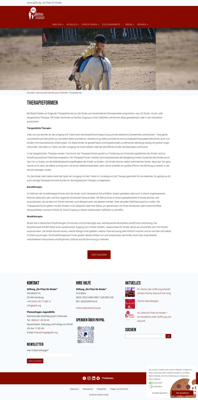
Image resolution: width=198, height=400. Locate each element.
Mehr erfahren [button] (154, 379)
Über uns (57, 24)
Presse (128, 24)
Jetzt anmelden (35, 361)
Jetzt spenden (99, 254)
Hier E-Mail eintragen (38, 350)
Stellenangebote (111, 24)
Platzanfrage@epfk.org (46, 332)
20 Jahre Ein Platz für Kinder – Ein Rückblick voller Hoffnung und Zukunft (154, 316)
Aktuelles (71, 24)
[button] (151, 383)
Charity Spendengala (147, 301)
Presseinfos (101, 389)
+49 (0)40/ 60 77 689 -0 (39, 301)
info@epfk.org (34, 305)
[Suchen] (168, 336)
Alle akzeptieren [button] (182, 393)
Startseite (31, 93)
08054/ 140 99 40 (40, 320)
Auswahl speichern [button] (159, 393)
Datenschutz (88, 389)
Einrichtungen (89, 24)
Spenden (141, 24)
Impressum (74, 389)
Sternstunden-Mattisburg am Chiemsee (52, 93)
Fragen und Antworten (119, 389)
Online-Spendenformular (88, 308)
